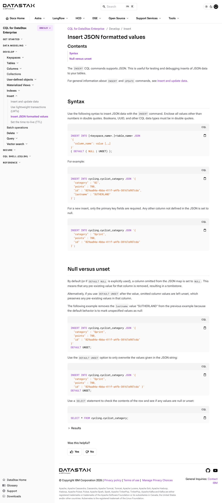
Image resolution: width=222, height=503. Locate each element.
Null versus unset (80, 58)
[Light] (206, 6)
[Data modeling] (27, 45)
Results (76, 428)
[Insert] (29, 96)
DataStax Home (14, 480)
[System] (216, 6)
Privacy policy (112, 480)
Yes (74, 452)
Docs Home (15, 18)
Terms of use (131, 480)
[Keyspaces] (29, 58)
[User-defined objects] (29, 80)
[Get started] (27, 39)
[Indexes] (29, 91)
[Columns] (29, 69)
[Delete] (29, 133)
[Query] (29, 138)
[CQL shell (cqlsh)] (27, 156)
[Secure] (27, 150)
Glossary (10, 486)
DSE (97, 18)
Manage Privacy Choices (157, 480)
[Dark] (211, 6)
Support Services (149, 18)
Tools (174, 18)
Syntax (73, 53)
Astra (40, 18)
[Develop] (27, 52)
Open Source (119, 18)
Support (9, 491)
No (89, 452)
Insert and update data (172, 81)
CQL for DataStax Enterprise (86, 28)
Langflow (61, 18)
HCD (80, 18)
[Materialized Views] (29, 85)
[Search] (119, 6)
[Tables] (29, 63)
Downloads (11, 497)
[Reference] (27, 163)
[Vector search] (29, 144)
